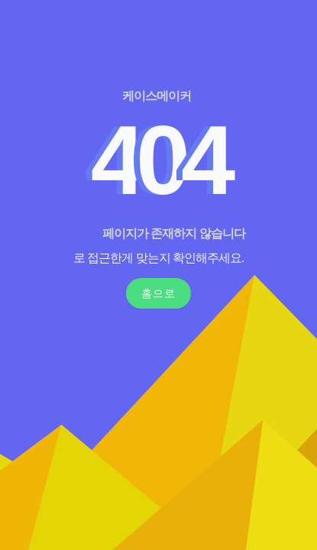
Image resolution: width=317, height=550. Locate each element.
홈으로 (158, 293)
